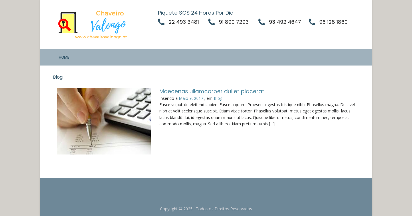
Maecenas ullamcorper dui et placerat (211, 91)
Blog (218, 98)
